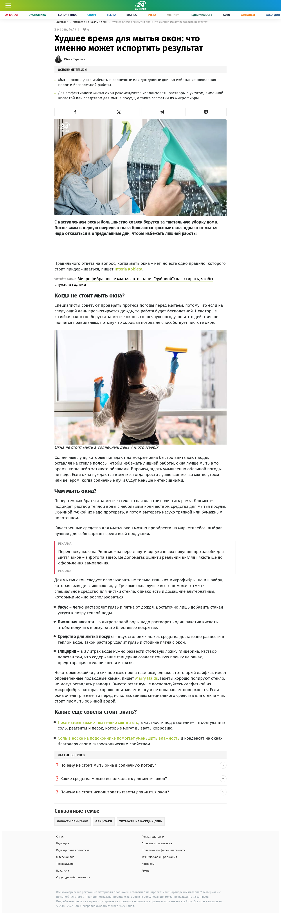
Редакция (62, 843)
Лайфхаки (61, 21)
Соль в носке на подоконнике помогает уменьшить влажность (119, 738)
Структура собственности (73, 877)
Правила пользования (157, 843)
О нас (59, 836)
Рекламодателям (153, 836)
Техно (111, 14)
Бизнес (131, 14)
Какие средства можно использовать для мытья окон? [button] (113, 778)
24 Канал (11, 14)
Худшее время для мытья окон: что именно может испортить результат (159, 21)
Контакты (148, 863)
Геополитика (67, 14)
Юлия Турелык (74, 59)
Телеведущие (65, 863)
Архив (146, 870)
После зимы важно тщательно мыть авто (98, 722)
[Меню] (8, 5)
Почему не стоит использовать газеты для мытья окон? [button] (114, 791)
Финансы (248, 14)
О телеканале (65, 857)
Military (173, 14)
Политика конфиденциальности (164, 850)
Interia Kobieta (128, 269)
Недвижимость (201, 14)
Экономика (37, 14)
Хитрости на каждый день (90, 21)
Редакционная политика (73, 850)
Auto (226, 14)
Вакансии (62, 870)
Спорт (91, 14)
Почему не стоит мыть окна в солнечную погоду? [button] (108, 765)
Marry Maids (146, 678)
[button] (75, 112)
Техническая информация (159, 857)
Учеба (152, 14)
